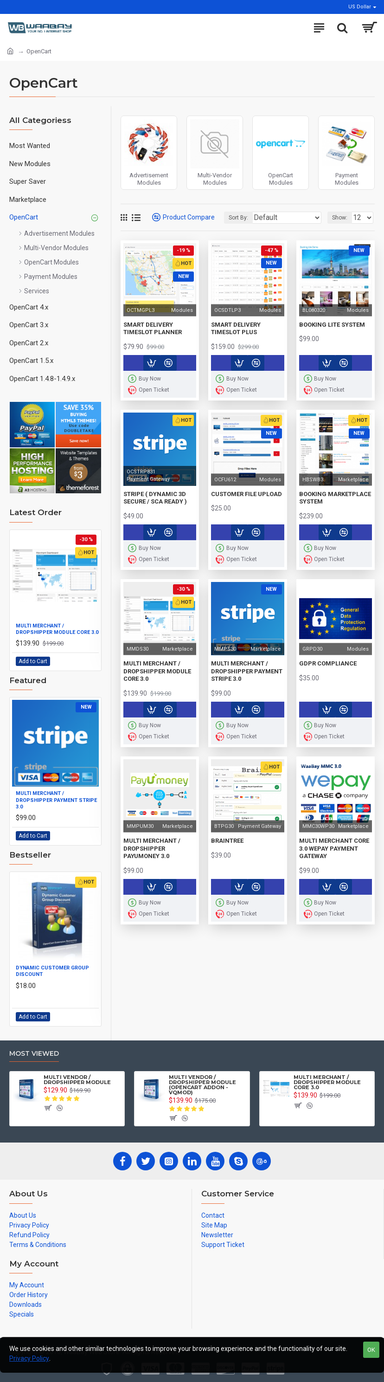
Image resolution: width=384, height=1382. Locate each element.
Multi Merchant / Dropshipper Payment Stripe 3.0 (56, 800)
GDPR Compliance (328, 663)
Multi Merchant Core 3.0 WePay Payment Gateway (334, 848)
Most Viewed (34, 1054)
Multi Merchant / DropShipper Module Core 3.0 (57, 629)
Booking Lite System (332, 324)
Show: (339, 217)
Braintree (227, 840)
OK (371, 1349)
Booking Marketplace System (335, 498)
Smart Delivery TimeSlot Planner (152, 328)
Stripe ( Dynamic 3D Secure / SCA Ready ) (155, 498)
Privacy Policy (29, 1358)
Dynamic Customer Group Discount (52, 971)
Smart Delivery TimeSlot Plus (236, 328)
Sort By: (238, 217)
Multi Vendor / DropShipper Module (77, 1080)
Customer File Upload (246, 494)
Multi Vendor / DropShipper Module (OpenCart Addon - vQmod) (202, 1085)
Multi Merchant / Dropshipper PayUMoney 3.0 (151, 848)
